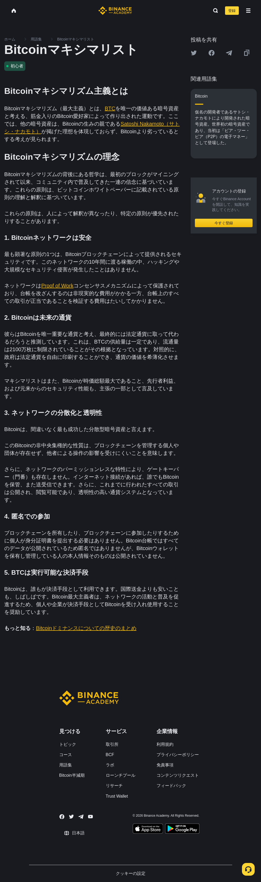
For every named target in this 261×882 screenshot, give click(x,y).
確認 (130, 484)
